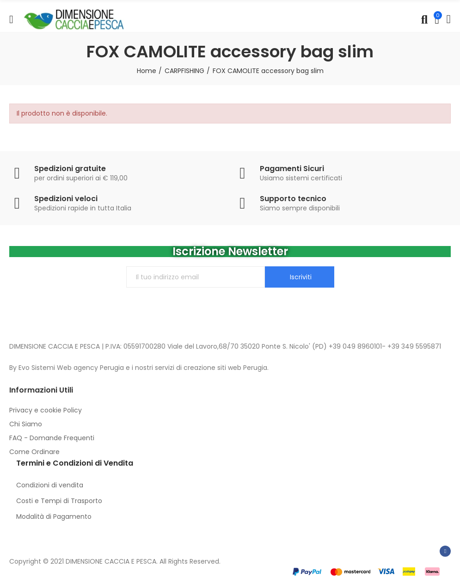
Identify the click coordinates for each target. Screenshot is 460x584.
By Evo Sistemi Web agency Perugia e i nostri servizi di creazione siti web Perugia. (139, 367)
